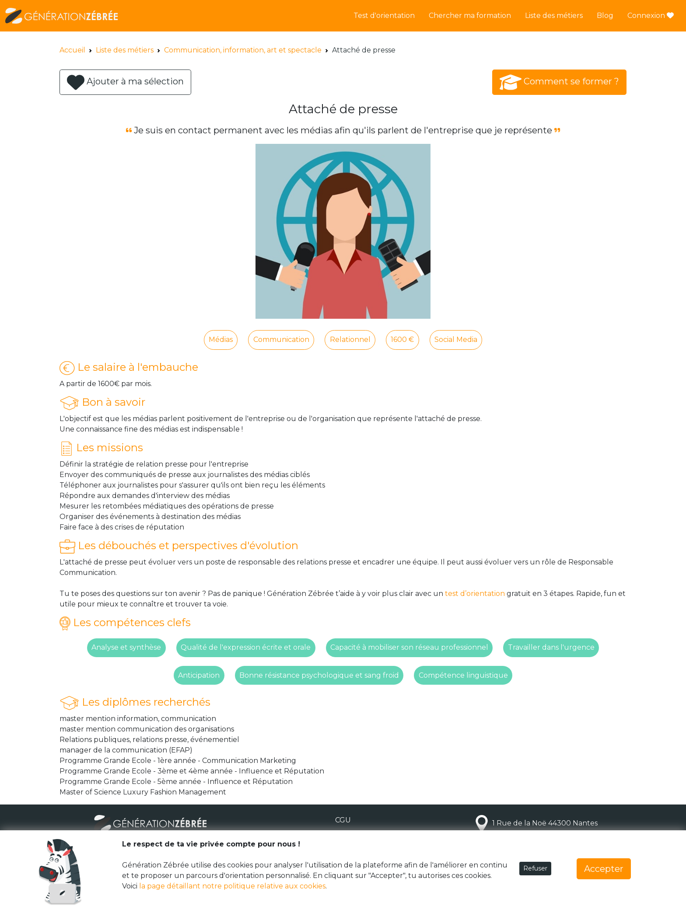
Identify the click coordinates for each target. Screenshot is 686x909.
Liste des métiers (554, 15)
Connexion (650, 15)
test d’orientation (475, 593)
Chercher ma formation (470, 15)
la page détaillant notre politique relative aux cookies (232, 886)
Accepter (603, 869)
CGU (343, 820)
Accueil (72, 50)
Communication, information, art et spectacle (243, 50)
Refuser (535, 868)
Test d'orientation (384, 15)
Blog (605, 15)
